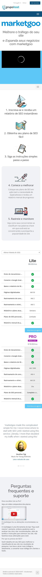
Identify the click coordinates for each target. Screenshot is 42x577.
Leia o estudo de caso (21, 459)
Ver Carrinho (35, 3)
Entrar (24, 3)
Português (17, 3)
